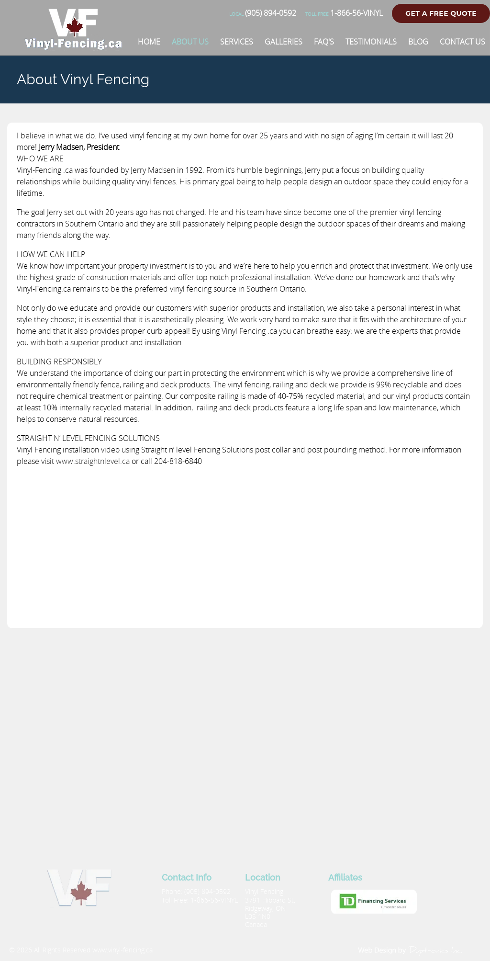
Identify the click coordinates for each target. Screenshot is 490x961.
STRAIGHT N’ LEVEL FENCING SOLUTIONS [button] (88, 438)
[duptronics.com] (411, 950)
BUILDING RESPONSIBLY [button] (59, 361)
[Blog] (418, 41)
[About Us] (190, 41)
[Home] (149, 41)
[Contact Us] (462, 41)
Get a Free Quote (441, 13)
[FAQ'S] (324, 41)
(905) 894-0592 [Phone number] (262, 13)
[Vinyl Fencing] (77, 45)
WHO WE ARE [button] (40, 158)
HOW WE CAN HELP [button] (51, 254)
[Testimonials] (371, 41)
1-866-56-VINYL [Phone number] (344, 13)
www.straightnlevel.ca (93, 461)
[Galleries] (283, 41)
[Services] (236, 41)
